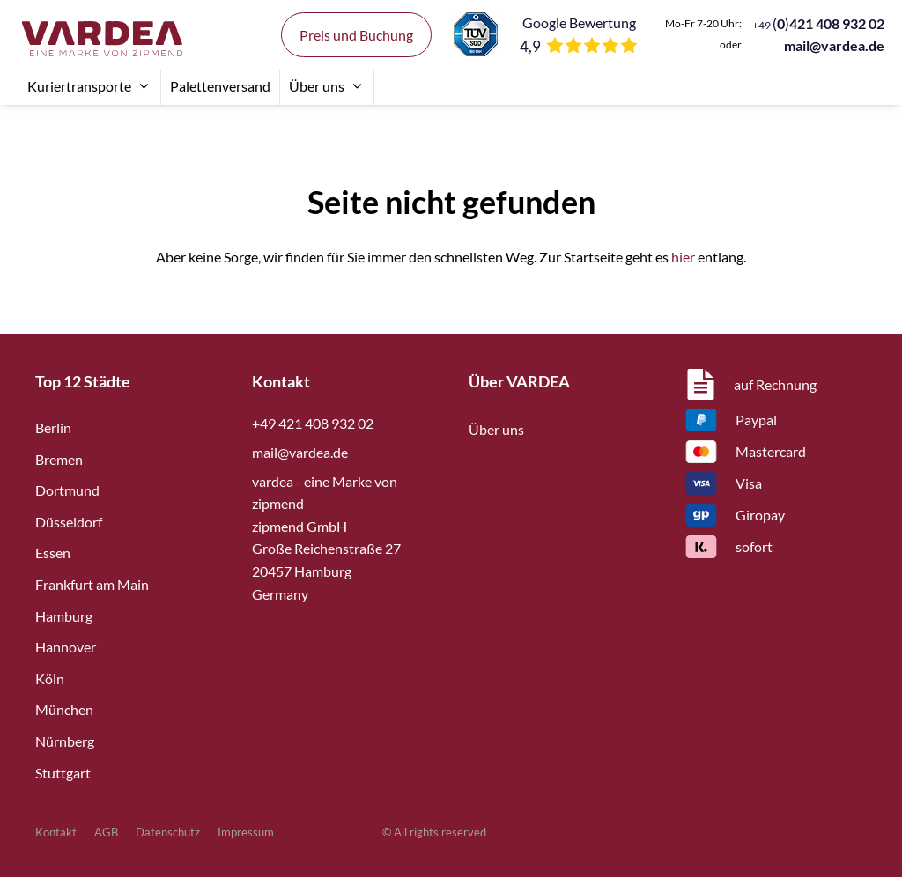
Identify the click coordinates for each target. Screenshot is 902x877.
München (64, 709)
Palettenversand (220, 85)
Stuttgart (63, 772)
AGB (106, 832)
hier (683, 256)
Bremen (59, 459)
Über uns (327, 85)
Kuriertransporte (89, 85)
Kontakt (56, 832)
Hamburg (63, 616)
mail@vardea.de (834, 45)
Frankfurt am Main (92, 584)
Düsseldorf (68, 521)
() (818, 23)
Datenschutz (168, 832)
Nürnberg (64, 741)
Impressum (246, 832)
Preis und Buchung (356, 34)
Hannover (65, 646)
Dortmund (67, 490)
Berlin (53, 427)
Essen (52, 552)
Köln (49, 678)
